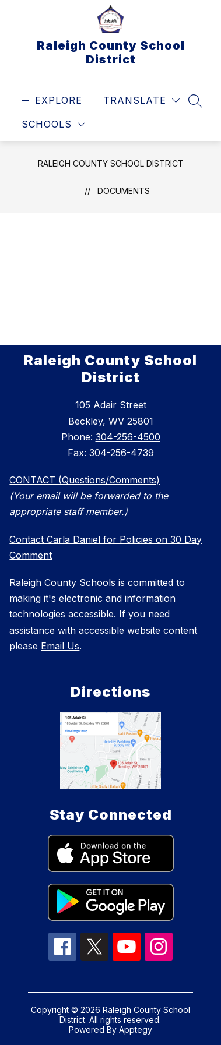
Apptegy (135, 1030)
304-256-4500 (128, 437)
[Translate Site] (141, 100)
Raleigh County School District (111, 163)
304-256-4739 (121, 452)
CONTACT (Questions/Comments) (84, 480)
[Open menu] (50, 100)
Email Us (60, 646)
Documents (123, 191)
